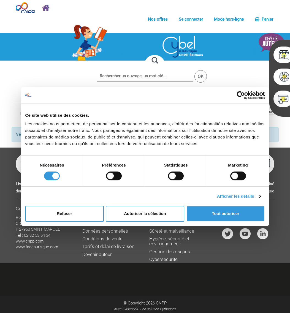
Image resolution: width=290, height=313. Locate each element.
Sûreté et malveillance (171, 231)
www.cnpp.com (30, 241)
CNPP (161, 303)
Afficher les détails (235, 196)
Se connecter (191, 19)
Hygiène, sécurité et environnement (169, 241)
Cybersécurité (163, 259)
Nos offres (158, 19)
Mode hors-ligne (229, 19)
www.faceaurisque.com (37, 246)
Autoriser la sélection (145, 213)
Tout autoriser (225, 213)
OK (201, 76)
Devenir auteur (97, 254)
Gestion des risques (169, 251)
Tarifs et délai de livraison (108, 246)
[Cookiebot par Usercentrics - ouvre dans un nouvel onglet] (241, 95)
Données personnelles (105, 231)
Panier (264, 19)
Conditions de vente (102, 238)
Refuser (64, 213)
